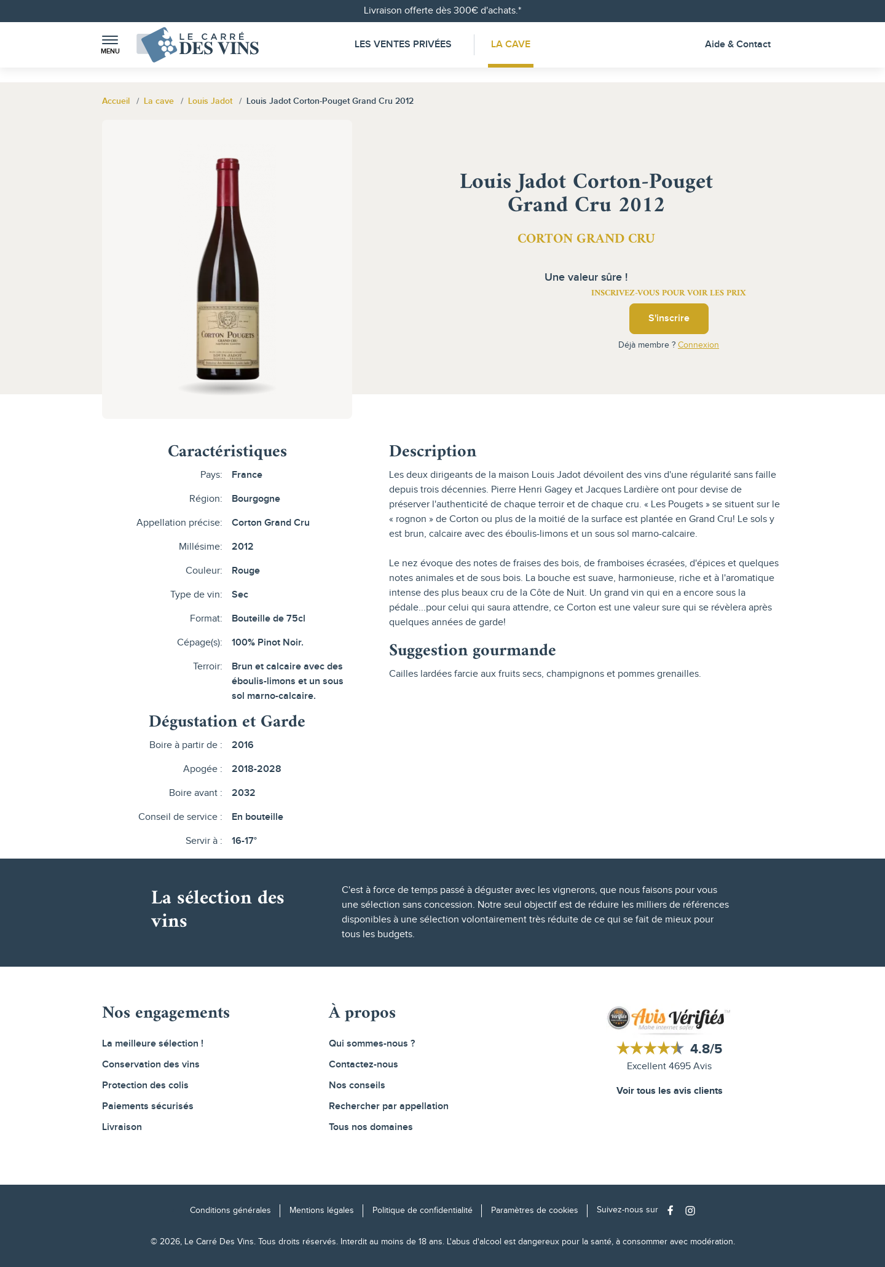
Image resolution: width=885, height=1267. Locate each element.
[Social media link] (673, 1210)
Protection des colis (145, 1085)
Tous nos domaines (371, 1127)
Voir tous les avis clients (669, 1091)
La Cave (510, 44)
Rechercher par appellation (389, 1106)
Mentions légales (321, 1210)
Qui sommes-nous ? (372, 1044)
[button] (110, 45)
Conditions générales (230, 1210)
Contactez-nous (363, 1064)
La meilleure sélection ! (152, 1044)
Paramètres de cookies (534, 1210)
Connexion (698, 345)
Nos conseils (357, 1085)
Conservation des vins (151, 1064)
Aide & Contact (738, 44)
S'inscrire (669, 318)
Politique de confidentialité (422, 1210)
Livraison (122, 1127)
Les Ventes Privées (403, 44)
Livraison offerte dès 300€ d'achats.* (442, 11)
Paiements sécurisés (148, 1106)
